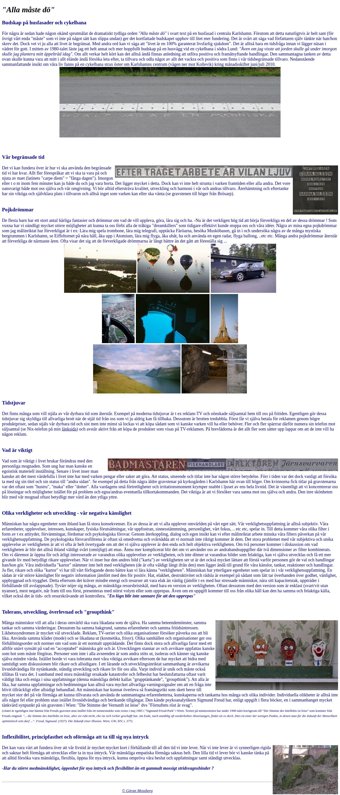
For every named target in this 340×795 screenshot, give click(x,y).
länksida (69, 429)
